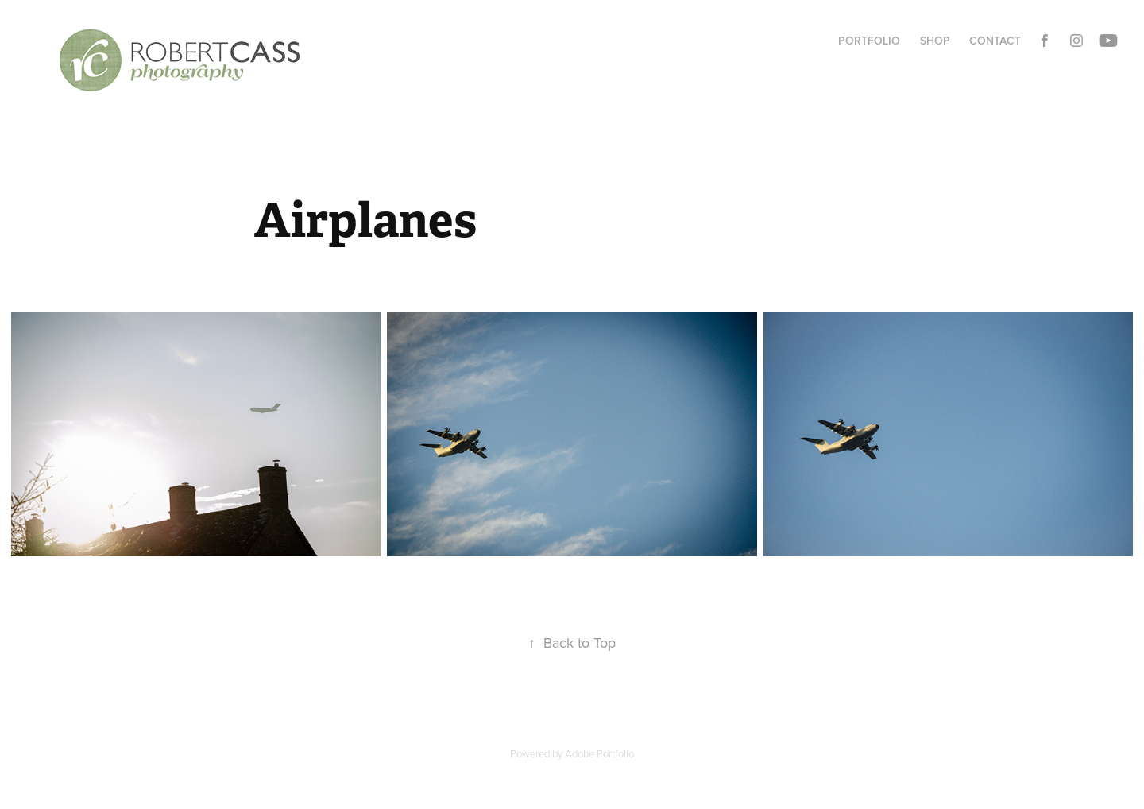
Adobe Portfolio (599, 753)
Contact (995, 40)
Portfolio (869, 40)
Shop (935, 40)
